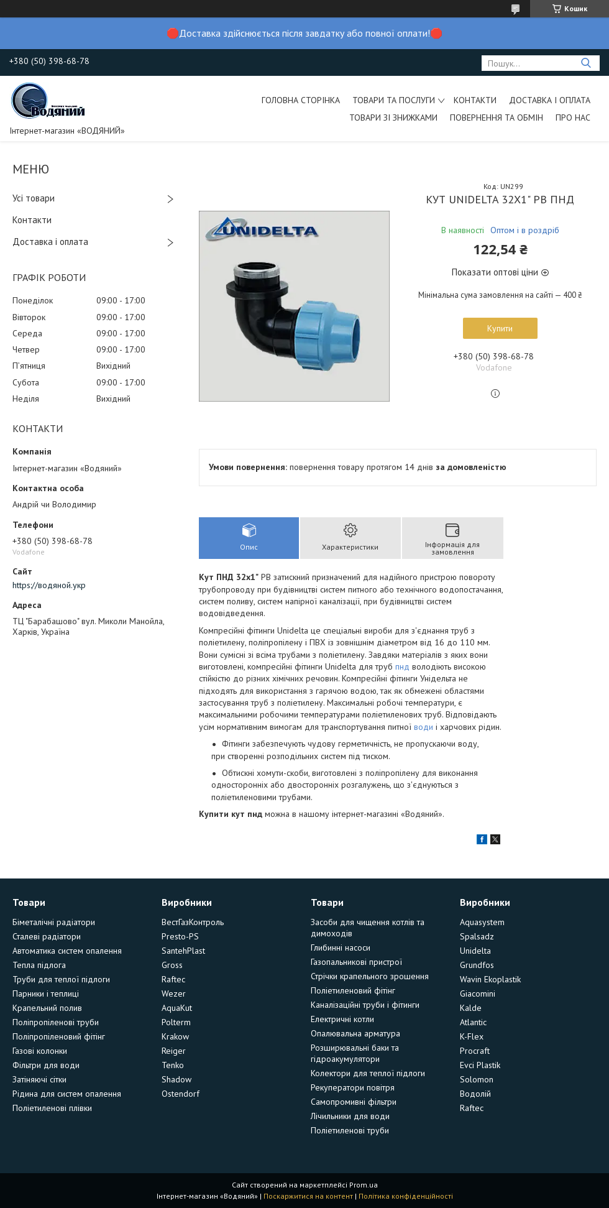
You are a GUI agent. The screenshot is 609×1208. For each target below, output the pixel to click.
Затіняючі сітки (39, 1079)
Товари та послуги (393, 100)
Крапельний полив (47, 1007)
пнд (402, 666)
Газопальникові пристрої (356, 961)
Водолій (475, 1093)
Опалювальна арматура (355, 1033)
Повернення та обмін (496, 117)
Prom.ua (363, 1184)
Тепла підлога (39, 965)
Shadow (176, 1079)
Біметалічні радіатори (53, 922)
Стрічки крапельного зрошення (370, 976)
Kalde (471, 1007)
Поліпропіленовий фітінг (58, 1036)
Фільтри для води (46, 1065)
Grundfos (477, 965)
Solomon (476, 1079)
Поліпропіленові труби (55, 1022)
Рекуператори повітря (353, 1087)
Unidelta (475, 950)
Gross (172, 965)
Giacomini (477, 993)
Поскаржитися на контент (308, 1196)
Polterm (176, 1022)
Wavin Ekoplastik (490, 979)
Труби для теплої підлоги (61, 979)
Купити (500, 328)
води (423, 726)
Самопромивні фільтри (353, 1101)
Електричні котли (342, 1019)
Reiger (174, 1050)
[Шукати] (586, 63)
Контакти (475, 100)
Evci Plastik (480, 1065)
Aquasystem (482, 922)
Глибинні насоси (340, 947)
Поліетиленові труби (350, 1130)
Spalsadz (477, 936)
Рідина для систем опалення (66, 1093)
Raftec (173, 979)
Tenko (173, 1065)
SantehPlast (183, 950)
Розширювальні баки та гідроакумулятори (355, 1053)
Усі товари (33, 198)
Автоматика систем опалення (67, 950)
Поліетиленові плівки (52, 1107)
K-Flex (471, 1036)
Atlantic (473, 1022)
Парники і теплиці (45, 993)
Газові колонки (39, 1050)
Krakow (175, 1036)
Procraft (475, 1050)
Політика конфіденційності (406, 1196)
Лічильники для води (350, 1116)
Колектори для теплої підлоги (368, 1073)
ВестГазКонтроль (193, 922)
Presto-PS (180, 936)
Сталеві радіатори (46, 936)
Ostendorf (180, 1093)
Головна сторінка (301, 100)
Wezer (174, 993)
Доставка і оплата (549, 100)
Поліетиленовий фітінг (353, 990)
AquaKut (177, 1007)
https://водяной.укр (49, 585)
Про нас (573, 117)
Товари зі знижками (393, 117)
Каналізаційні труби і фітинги (365, 1004)
